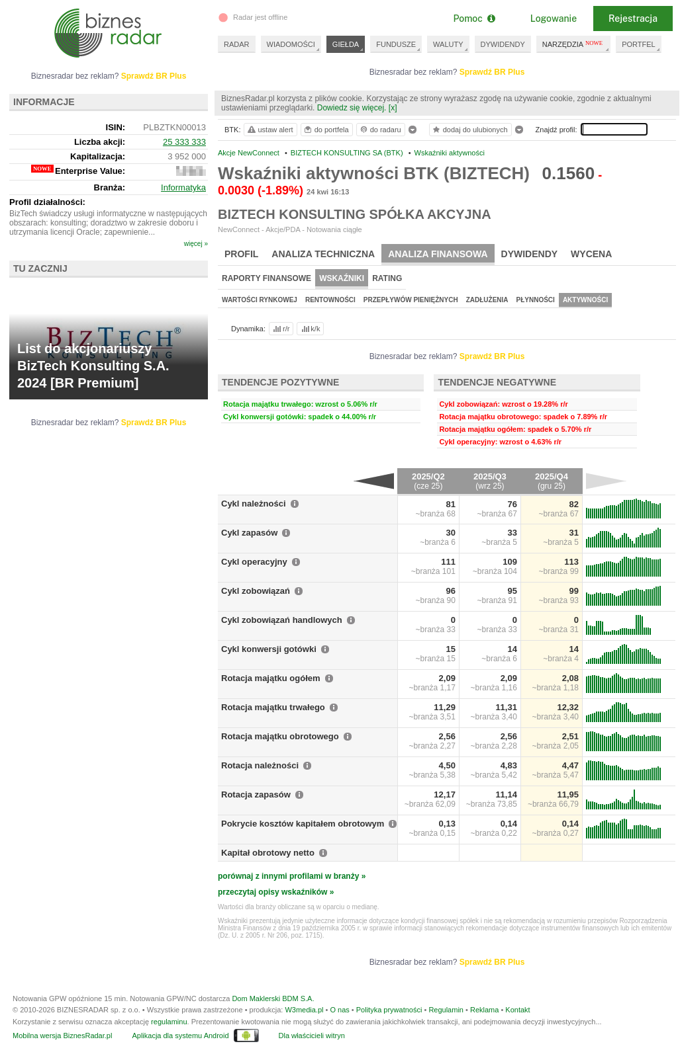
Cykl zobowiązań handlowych (281, 620)
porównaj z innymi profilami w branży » (291, 876)
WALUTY (448, 44)
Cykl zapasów (249, 533)
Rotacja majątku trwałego (273, 707)
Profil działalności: (47, 202)
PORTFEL (639, 44)
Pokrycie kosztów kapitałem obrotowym (302, 824)
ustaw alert (269, 129)
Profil (241, 254)
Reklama (484, 1010)
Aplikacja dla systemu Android (180, 1035)
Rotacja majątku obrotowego (280, 736)
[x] (393, 107)
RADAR (237, 44)
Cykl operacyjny (254, 562)
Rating (387, 278)
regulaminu (169, 1022)
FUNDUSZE (396, 44)
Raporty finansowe (266, 278)
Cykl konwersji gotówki (268, 649)
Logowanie (553, 18)
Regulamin (445, 1010)
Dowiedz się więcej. (352, 107)
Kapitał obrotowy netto (268, 853)
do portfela (326, 129)
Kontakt (517, 1010)
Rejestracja (632, 18)
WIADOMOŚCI (291, 44)
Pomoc (474, 18)
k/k (309, 328)
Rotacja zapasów (256, 794)
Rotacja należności (260, 765)
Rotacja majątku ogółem (270, 678)
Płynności (535, 300)
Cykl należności (253, 504)
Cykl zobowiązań (255, 591)
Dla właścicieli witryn (312, 1035)
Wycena (591, 254)
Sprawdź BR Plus (492, 72)
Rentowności (330, 300)
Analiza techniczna (323, 254)
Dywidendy (529, 254)
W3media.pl (304, 1010)
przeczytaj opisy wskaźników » (276, 892)
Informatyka (183, 187)
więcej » (196, 243)
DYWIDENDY (503, 44)
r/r (280, 328)
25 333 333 (184, 142)
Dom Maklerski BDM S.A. (273, 998)
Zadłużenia (487, 300)
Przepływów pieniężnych (411, 300)
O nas (339, 1010)
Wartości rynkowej (259, 300)
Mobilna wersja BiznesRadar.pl (62, 1035)
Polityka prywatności (389, 1010)
